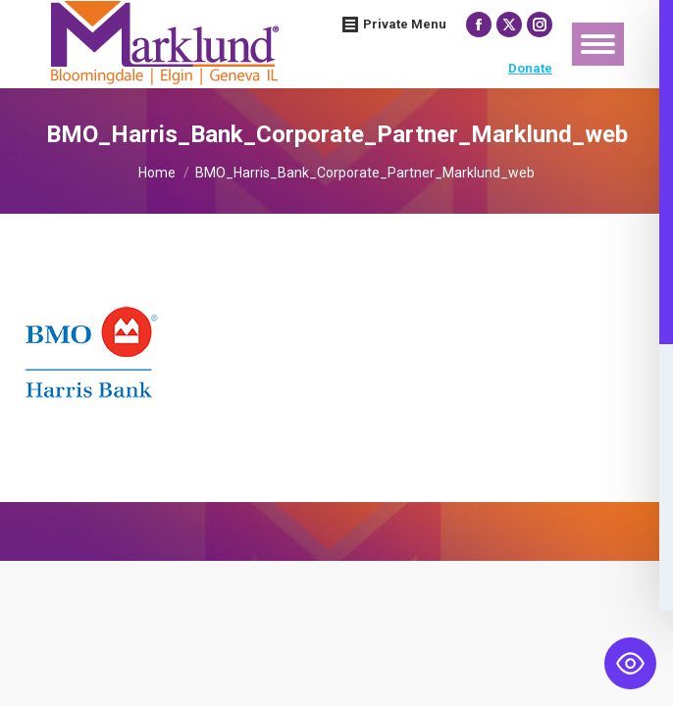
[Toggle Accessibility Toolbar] (630, 663)
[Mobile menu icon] (598, 44)
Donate (530, 68)
